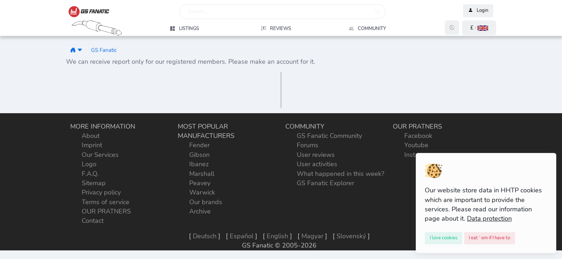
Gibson (199, 154)
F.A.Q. (90, 173)
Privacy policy (101, 192)
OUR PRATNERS (106, 211)
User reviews (316, 154)
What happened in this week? (340, 173)
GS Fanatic (104, 50)
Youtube (416, 145)
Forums (307, 145)
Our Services (100, 154)
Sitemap (94, 183)
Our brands (205, 202)
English (277, 236)
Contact (93, 220)
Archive (200, 211)
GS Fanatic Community (329, 135)
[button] (479, 27)
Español (241, 236)
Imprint (92, 145)
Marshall (201, 173)
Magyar (312, 236)
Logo (89, 164)
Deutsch (204, 236)
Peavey (199, 183)
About (91, 135)
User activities (317, 164)
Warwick (202, 192)
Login (478, 11)
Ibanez (199, 164)
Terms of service (105, 202)
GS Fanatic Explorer (325, 183)
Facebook (418, 135)
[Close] (443, 238)
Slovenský (351, 236)
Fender (199, 145)
